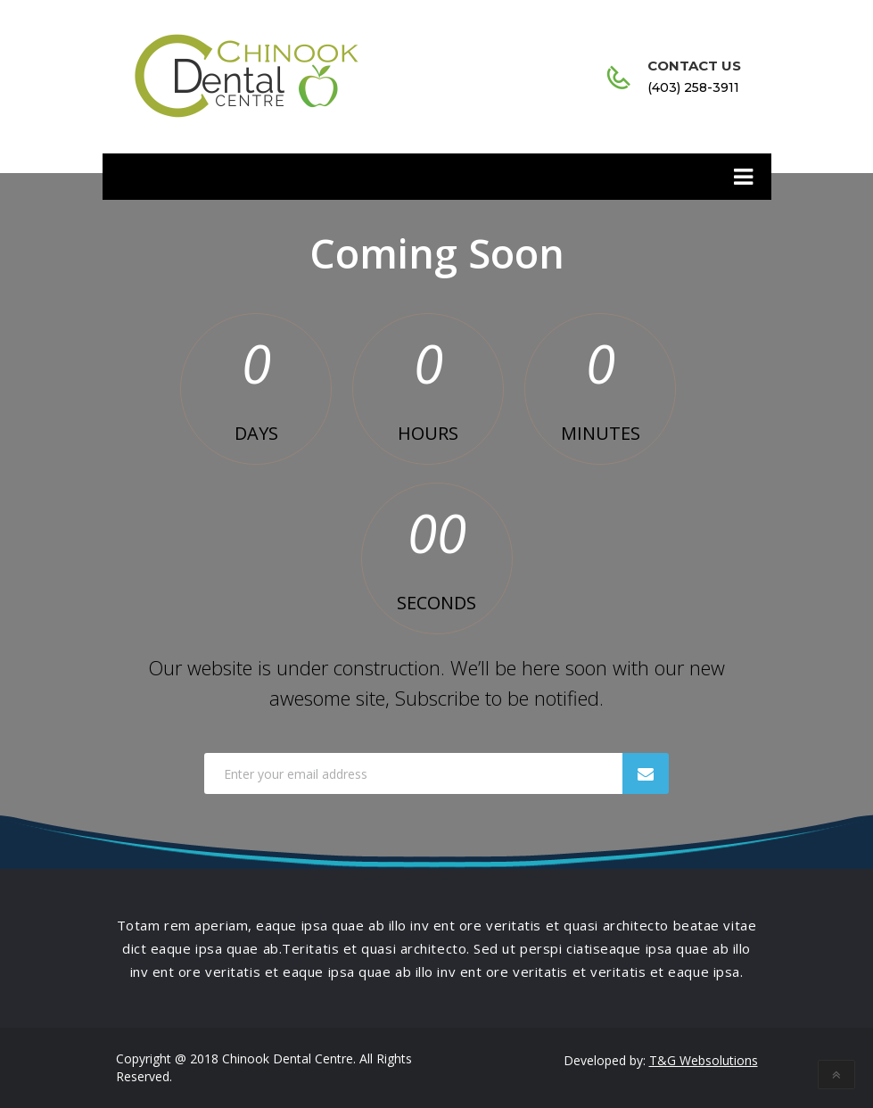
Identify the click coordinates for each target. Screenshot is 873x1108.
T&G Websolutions (703, 1060)
